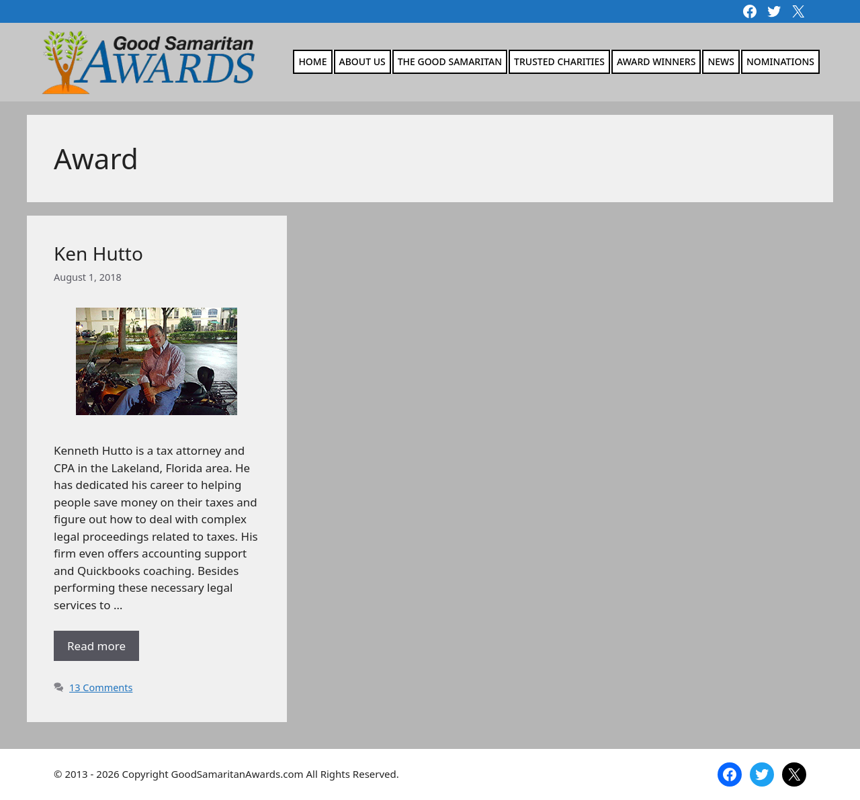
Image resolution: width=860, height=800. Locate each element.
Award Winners (656, 61)
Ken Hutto (98, 253)
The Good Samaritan (450, 61)
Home (312, 61)
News (720, 61)
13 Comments (100, 687)
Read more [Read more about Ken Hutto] (96, 646)
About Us (362, 61)
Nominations (780, 61)
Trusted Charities (559, 61)
